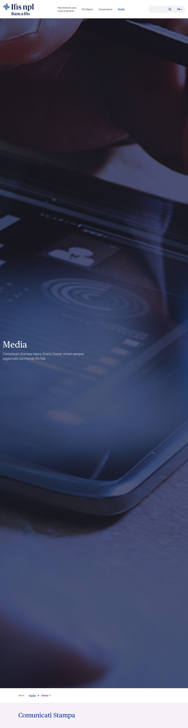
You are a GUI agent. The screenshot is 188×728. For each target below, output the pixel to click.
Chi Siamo (87, 9)
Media (121, 9)
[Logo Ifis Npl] (18, 9)
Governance (105, 9)
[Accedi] (152, 9)
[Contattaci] (161, 9)
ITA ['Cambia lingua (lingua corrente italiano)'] (179, 9)
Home (32, 695)
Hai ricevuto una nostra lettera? (67, 9)
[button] (169, 9)
